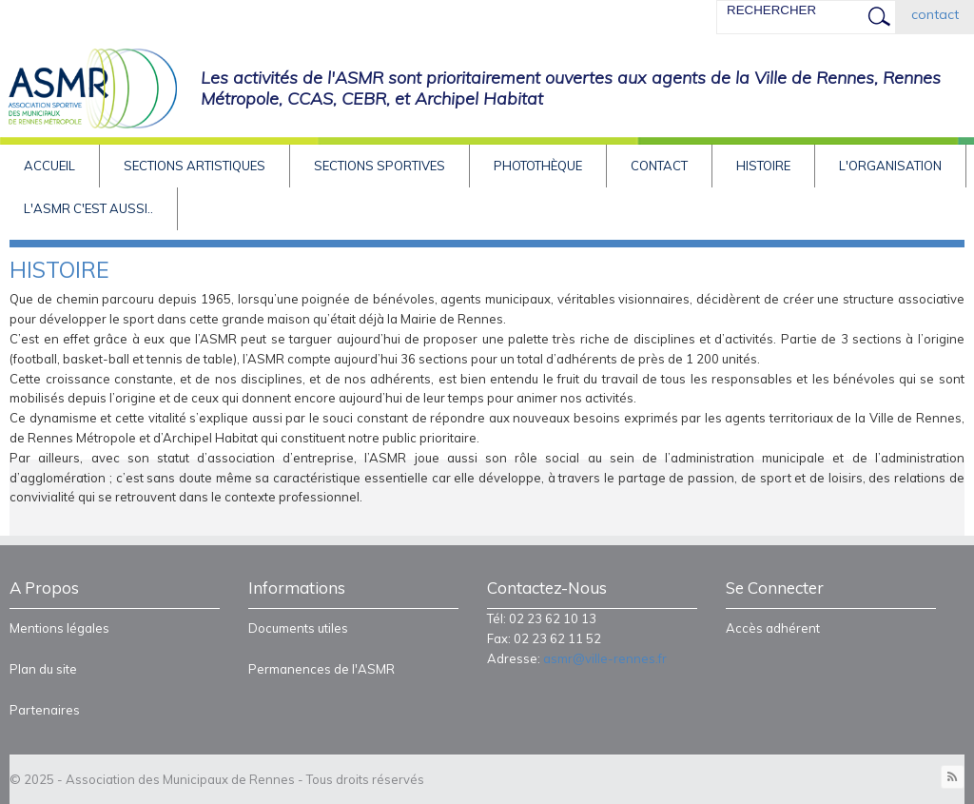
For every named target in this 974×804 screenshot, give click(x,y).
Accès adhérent (773, 628)
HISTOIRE (763, 165)
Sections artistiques (194, 165)
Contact (659, 165)
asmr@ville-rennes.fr (605, 658)
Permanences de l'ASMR (321, 669)
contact (935, 14)
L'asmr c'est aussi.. (88, 208)
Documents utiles (298, 628)
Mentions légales (59, 628)
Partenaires (45, 709)
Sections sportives (379, 165)
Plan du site (43, 669)
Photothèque (538, 165)
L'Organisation (890, 165)
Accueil (49, 165)
